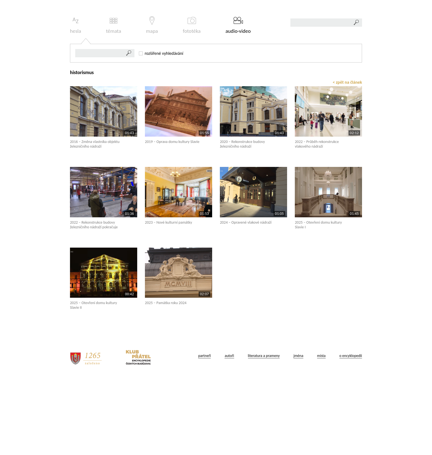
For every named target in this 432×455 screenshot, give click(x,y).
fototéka (192, 102)
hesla (75, 102)
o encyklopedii (350, 432)
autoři (229, 432)
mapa (152, 102)
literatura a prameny (264, 432)
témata (113, 102)
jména (298, 432)
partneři (204, 432)
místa (321, 432)
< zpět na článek (347, 159)
